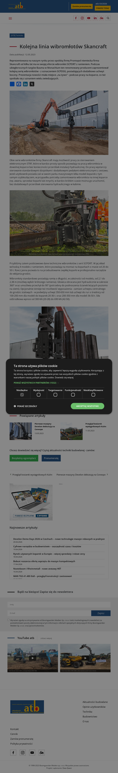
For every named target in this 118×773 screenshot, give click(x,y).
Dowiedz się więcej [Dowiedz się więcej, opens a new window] (64, 377)
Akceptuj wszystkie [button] (87, 406)
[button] (59, 382)
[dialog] (59, 386)
